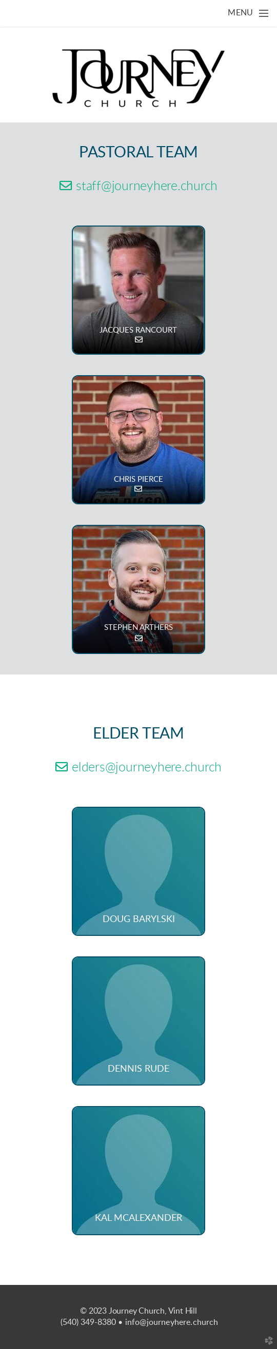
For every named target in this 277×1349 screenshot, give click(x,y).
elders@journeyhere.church (138, 767)
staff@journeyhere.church (138, 186)
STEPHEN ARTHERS (138, 627)
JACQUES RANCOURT (138, 330)
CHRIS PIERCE (138, 479)
